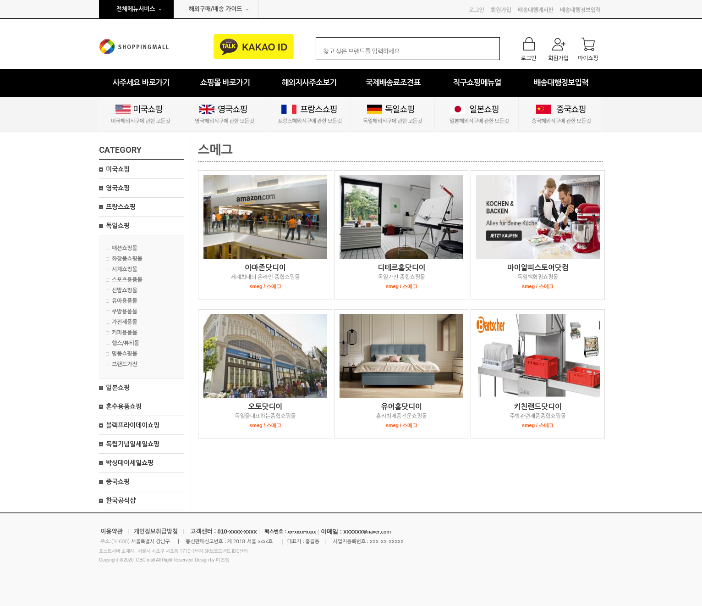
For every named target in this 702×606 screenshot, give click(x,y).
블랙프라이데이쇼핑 (132, 425)
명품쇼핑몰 (124, 353)
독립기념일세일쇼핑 (132, 444)
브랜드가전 (124, 364)
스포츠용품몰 (127, 280)
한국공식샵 (121, 500)
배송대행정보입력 (580, 10)
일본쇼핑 (118, 387)
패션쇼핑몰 (124, 248)
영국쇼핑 (118, 188)
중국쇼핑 (118, 481)
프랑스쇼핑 (121, 207)
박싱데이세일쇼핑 (130, 463)
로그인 (476, 10)
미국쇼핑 (118, 169)
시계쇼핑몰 (124, 269)
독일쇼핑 (118, 225)
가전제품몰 (124, 322)
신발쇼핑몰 (124, 290)
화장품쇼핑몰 (127, 258)
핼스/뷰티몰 (125, 343)
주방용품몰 (124, 311)
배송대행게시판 (536, 10)
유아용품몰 (124, 301)
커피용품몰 (124, 332)
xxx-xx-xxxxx (387, 541)
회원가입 (501, 10)
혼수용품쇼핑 (124, 406)
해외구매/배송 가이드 (215, 9)
